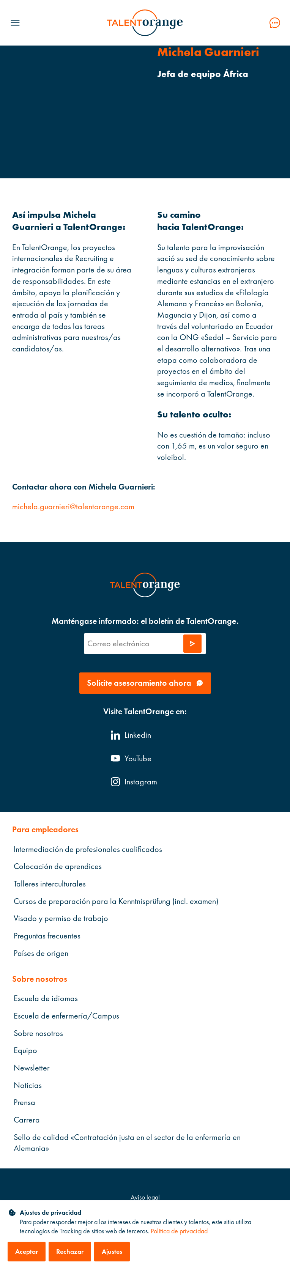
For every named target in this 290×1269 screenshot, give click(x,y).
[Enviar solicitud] (192, 643)
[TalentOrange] (145, 22)
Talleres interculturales (50, 883)
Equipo (25, 1050)
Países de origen (41, 952)
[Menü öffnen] (15, 23)
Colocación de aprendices (58, 866)
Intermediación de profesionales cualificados (88, 848)
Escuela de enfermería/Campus (66, 1015)
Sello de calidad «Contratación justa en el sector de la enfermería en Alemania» (127, 1142)
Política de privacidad (179, 1230)
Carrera (27, 1119)
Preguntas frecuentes (47, 935)
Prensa (24, 1102)
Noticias (28, 1084)
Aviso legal (145, 1197)
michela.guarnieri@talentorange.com (73, 506)
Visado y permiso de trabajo (61, 918)
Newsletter (32, 1067)
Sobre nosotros (38, 1032)
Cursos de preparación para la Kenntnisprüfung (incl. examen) (116, 900)
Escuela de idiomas (46, 998)
